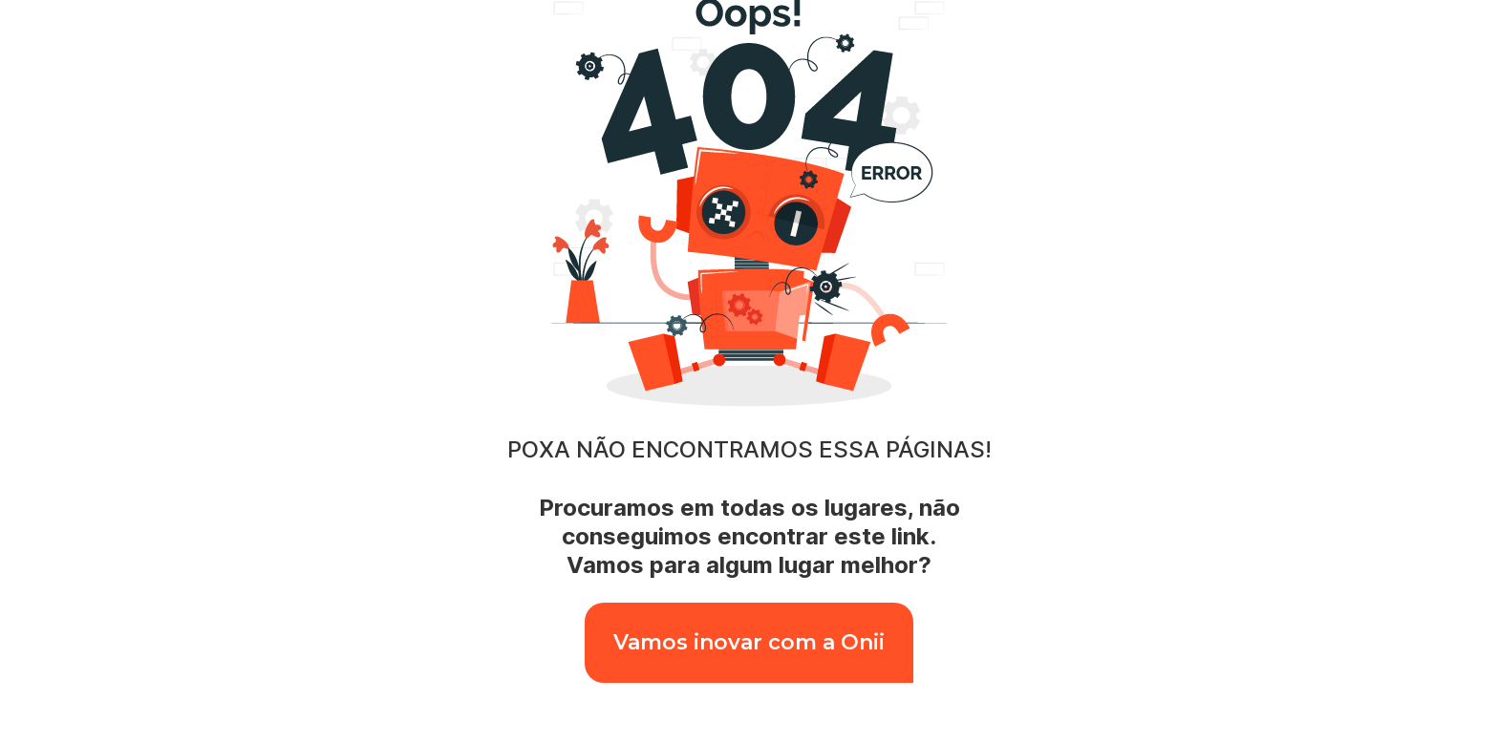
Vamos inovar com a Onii (749, 642)
